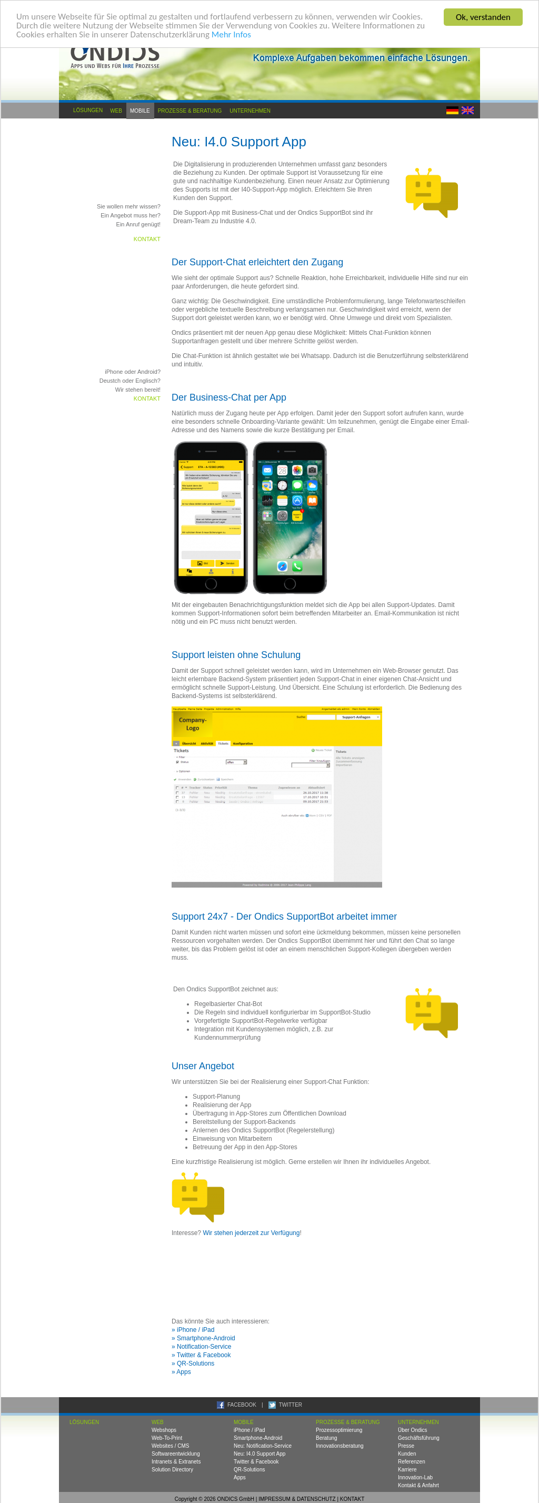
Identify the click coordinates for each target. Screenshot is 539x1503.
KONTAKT (352, 1499)
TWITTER (290, 1405)
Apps (240, 1477)
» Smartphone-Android (203, 1338)
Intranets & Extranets (176, 1462)
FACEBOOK (241, 1405)
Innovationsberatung (340, 1446)
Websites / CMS (170, 1446)
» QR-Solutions (193, 1363)
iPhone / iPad (249, 1430)
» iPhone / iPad (193, 1329)
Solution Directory (172, 1469)
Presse (406, 1446)
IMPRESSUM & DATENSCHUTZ (297, 1499)
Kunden (407, 1454)
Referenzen (411, 1462)
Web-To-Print (167, 1438)
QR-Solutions (249, 1469)
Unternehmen (250, 110)
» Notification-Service (201, 1346)
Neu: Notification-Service (263, 1446)
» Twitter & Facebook (201, 1355)
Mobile (140, 110)
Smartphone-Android (258, 1438)
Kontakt (147, 239)
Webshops (164, 1430)
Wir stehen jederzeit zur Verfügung (251, 1233)
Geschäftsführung (419, 1438)
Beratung (326, 1438)
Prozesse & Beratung (190, 110)
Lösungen (88, 110)
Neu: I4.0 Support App (259, 1454)
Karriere (407, 1469)
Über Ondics (412, 1430)
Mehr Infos (232, 35)
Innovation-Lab (415, 1477)
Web (116, 110)
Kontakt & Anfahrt (418, 1485)
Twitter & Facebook (256, 1462)
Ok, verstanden (483, 17)
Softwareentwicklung (176, 1454)
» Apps (181, 1372)
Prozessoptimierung (339, 1430)
